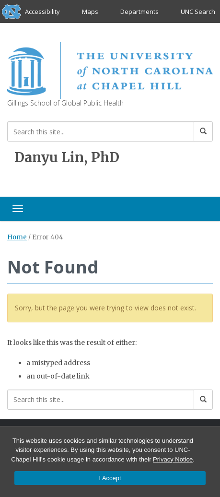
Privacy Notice (173, 459)
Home (17, 237)
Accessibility (42, 11)
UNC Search (198, 11)
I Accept (110, 478)
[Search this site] (100, 131)
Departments (139, 11)
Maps (90, 11)
